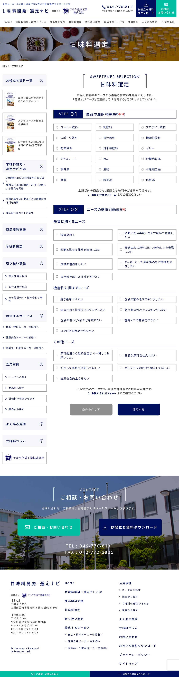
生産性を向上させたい (72, 378)
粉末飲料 (64, 148)
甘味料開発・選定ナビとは (31, 22)
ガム (104, 159)
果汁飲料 (107, 138)
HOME (8, 22)
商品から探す (16, 388)
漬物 (104, 169)
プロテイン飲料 (154, 127)
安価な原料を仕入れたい (138, 355)
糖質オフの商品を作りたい (139, 320)
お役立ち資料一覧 (19, 80)
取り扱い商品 (93, 22)
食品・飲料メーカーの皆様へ (22, 326)
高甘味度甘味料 (18, 276)
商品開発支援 (57, 22)
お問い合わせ (128, 637)
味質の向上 (65, 235)
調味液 (63, 169)
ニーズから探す (18, 377)
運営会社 (168, 22)
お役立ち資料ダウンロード (130, 527)
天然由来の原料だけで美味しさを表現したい (147, 249)
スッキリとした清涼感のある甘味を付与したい (146, 264)
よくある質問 (149, 22)
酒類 (61, 180)
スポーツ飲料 (67, 138)
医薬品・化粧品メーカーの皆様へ (25, 348)
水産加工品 (151, 169)
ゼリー (148, 148)
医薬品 (105, 180)
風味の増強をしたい (71, 264)
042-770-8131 (118, 7)
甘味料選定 (75, 22)
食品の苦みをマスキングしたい (142, 299)
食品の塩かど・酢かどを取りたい (79, 320)
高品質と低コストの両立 (20, 213)
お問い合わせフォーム (104, 194)
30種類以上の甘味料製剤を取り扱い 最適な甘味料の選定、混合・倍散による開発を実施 (26, 183)
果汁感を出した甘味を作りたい (78, 277)
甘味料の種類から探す (22, 398)
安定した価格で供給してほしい (78, 368)
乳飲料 (105, 127)
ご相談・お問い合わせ (49, 527)
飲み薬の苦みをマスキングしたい (143, 310)
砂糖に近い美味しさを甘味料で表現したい (147, 235)
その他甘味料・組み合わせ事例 (26, 299)
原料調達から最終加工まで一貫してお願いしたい (82, 355)
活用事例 (133, 22)
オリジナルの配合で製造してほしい (145, 368)
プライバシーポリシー (134, 655)
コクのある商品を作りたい (75, 331)
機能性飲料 (151, 138)
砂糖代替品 (151, 159)
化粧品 (148, 180)
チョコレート (66, 159)
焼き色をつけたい (69, 299)
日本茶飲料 (108, 148)
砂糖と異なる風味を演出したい (78, 249)
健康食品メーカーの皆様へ (21, 337)
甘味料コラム (16, 441)
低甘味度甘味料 (18, 286)
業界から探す (16, 409)
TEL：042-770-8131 (89, 546)
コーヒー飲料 (67, 127)
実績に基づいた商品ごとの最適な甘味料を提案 (26, 200)
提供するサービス (114, 22)
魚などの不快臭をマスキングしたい (81, 310)
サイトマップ (128, 664)
